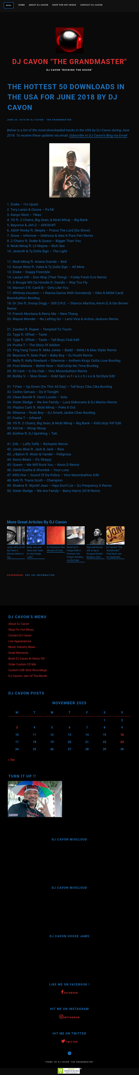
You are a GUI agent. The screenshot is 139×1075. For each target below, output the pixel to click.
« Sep (11, 759)
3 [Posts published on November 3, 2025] (17, 727)
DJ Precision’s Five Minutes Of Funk (56, 549)
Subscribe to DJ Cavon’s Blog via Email (98, 135)
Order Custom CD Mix (22, 664)
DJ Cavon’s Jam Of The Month (27, 676)
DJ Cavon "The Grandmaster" (69, 62)
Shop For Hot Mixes (64, 5)
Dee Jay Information (40, 575)
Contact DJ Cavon (91, 5)
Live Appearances (19, 641)
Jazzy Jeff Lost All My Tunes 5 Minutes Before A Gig (16, 552)
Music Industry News (21, 647)
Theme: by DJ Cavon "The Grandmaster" (69, 1062)
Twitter (69, 1041)
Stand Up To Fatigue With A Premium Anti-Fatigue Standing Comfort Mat (75, 554)
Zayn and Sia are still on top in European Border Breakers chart (95, 552)
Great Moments (18, 653)
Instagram (69, 1017)
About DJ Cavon (38, 5)
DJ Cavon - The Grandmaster (51, 119)
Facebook (69, 992)
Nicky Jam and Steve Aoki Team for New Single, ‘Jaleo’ (35, 552)
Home (21, 5)
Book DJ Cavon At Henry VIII (26, 658)
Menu (9, 5)
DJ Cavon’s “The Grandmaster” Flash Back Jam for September (114, 552)
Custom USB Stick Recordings (27, 670)
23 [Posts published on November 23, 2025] (122, 742)
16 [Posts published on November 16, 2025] (122, 734)
